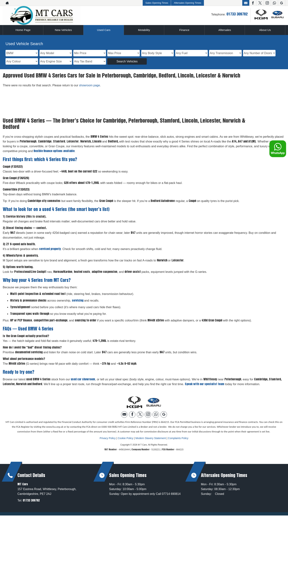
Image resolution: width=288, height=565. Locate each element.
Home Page (23, 29)
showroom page (89, 85)
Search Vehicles (127, 61)
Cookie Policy (125, 438)
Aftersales (224, 29)
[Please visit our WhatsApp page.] (274, 3)
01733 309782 (237, 14)
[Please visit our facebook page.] (252, 3)
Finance (184, 29)
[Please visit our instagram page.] (267, 3)
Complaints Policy (178, 438)
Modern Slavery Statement (150, 438)
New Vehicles (63, 29)
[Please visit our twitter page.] (260, 3)
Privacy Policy (108, 438)
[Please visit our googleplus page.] (281, 3)
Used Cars (104, 29)
